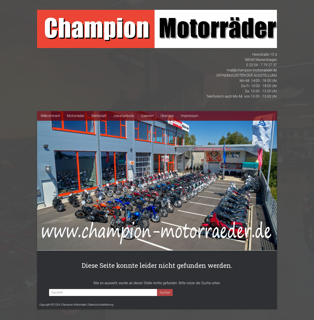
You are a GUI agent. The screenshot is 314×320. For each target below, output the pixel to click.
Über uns (167, 116)
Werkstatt (98, 116)
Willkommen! (50, 116)
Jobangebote (123, 116)
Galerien (147, 116)
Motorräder (75, 116)
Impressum (189, 116)
